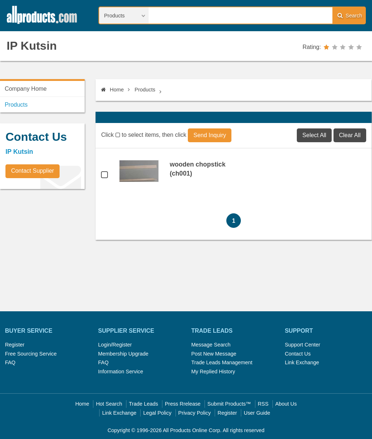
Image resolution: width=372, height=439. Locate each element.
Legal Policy (157, 413)
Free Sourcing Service (31, 354)
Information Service (120, 371)
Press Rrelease (183, 404)
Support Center (302, 345)
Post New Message (213, 354)
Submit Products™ (229, 404)
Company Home (26, 89)
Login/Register (115, 345)
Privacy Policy (194, 413)
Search (349, 15)
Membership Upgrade (123, 354)
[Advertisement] (54, 245)
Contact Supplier (32, 171)
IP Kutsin (32, 45)
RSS (263, 404)
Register (15, 345)
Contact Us (298, 354)
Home (112, 90)
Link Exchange (302, 362)
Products (145, 90)
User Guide (257, 413)
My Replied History (213, 371)
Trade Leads (143, 404)
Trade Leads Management (221, 362)
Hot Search (109, 404)
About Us (286, 404)
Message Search (210, 345)
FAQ (10, 362)
